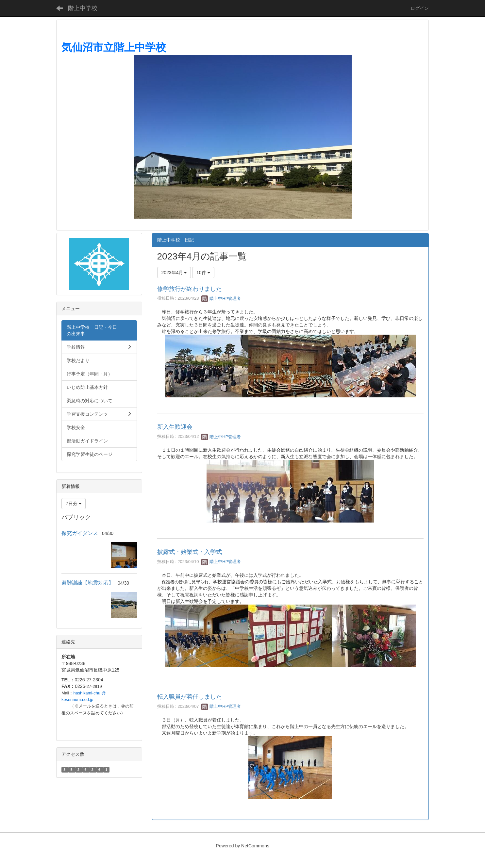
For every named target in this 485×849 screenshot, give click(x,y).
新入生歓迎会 (174, 427)
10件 (203, 272)
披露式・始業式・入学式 (189, 552)
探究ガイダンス (79, 533)
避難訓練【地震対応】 (87, 583)
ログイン (419, 8)
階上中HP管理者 (221, 298)
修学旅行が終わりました (189, 289)
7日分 (73, 503)
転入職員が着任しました (189, 696)
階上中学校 (82, 8)
